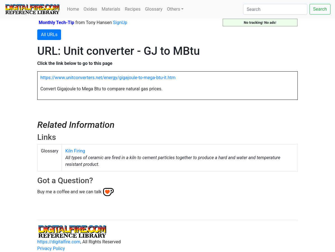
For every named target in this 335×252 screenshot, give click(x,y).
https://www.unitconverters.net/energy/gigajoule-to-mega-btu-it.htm (108, 77)
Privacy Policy (51, 248)
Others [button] (173, 9)
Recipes (132, 9)
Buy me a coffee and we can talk (69, 191)
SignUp (120, 22)
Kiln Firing (75, 151)
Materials (111, 9)
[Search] (275, 9)
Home (73, 9)
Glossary (153, 9)
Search (320, 9)
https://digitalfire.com (58, 241)
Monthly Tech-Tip (56, 22)
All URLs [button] (49, 34)
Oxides (90, 9)
